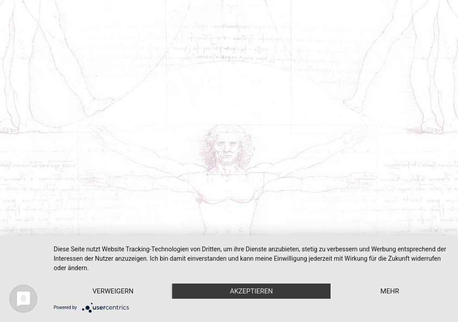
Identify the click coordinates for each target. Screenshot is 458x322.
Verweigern (113, 291)
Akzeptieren (251, 291)
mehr (390, 291)
